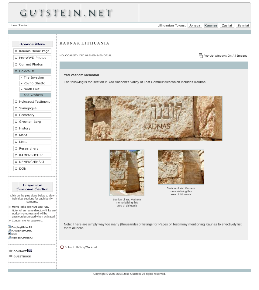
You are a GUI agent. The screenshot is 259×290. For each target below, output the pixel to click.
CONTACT (20, 251)
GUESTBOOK (22, 256)
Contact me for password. (27, 220)
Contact (24, 25)
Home (13, 25)
